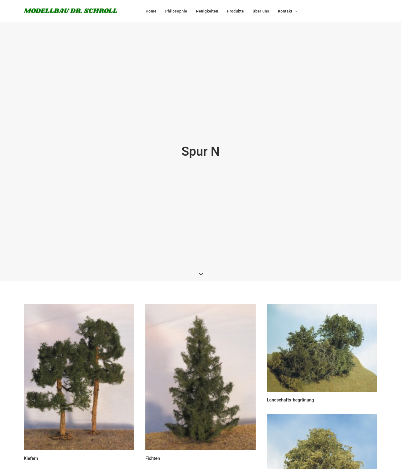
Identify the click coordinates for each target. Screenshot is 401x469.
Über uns (261, 11)
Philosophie (176, 11)
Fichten (152, 454)
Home (151, 11)
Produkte (235, 11)
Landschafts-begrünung (290, 395)
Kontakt (287, 11)
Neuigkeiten (207, 11)
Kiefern (31, 454)
